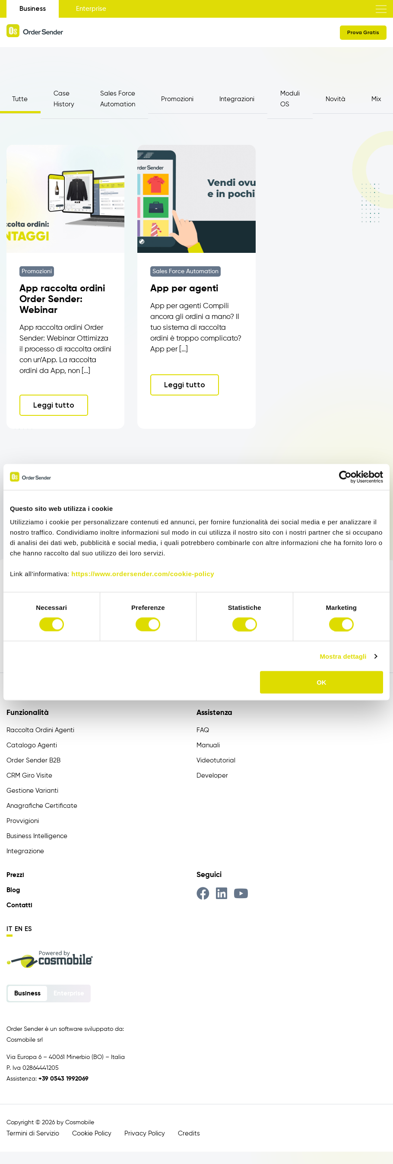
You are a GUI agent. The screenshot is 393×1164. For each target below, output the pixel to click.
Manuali (208, 746)
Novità (335, 99)
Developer (212, 777)
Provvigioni (22, 822)
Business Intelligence (36, 837)
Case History (64, 99)
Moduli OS (290, 99)
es (28, 930)
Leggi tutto (53, 406)
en (18, 930)
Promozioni (177, 99)
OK (321, 682)
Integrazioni (236, 99)
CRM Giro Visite (29, 777)
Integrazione (25, 852)
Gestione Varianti (32, 792)
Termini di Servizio (32, 1135)
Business (32, 9)
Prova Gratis (363, 32)
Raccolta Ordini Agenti (40, 731)
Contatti (19, 906)
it (9, 930)
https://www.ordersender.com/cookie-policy (142, 573)
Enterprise (91, 9)
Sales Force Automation (117, 99)
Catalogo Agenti (31, 746)
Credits (189, 1135)
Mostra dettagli (343, 656)
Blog (13, 891)
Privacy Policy (144, 1135)
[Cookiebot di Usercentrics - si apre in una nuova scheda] (345, 476)
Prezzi (15, 876)
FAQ (202, 731)
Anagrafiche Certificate (41, 807)
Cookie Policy (91, 1135)
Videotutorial (215, 762)
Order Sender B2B (33, 762)
